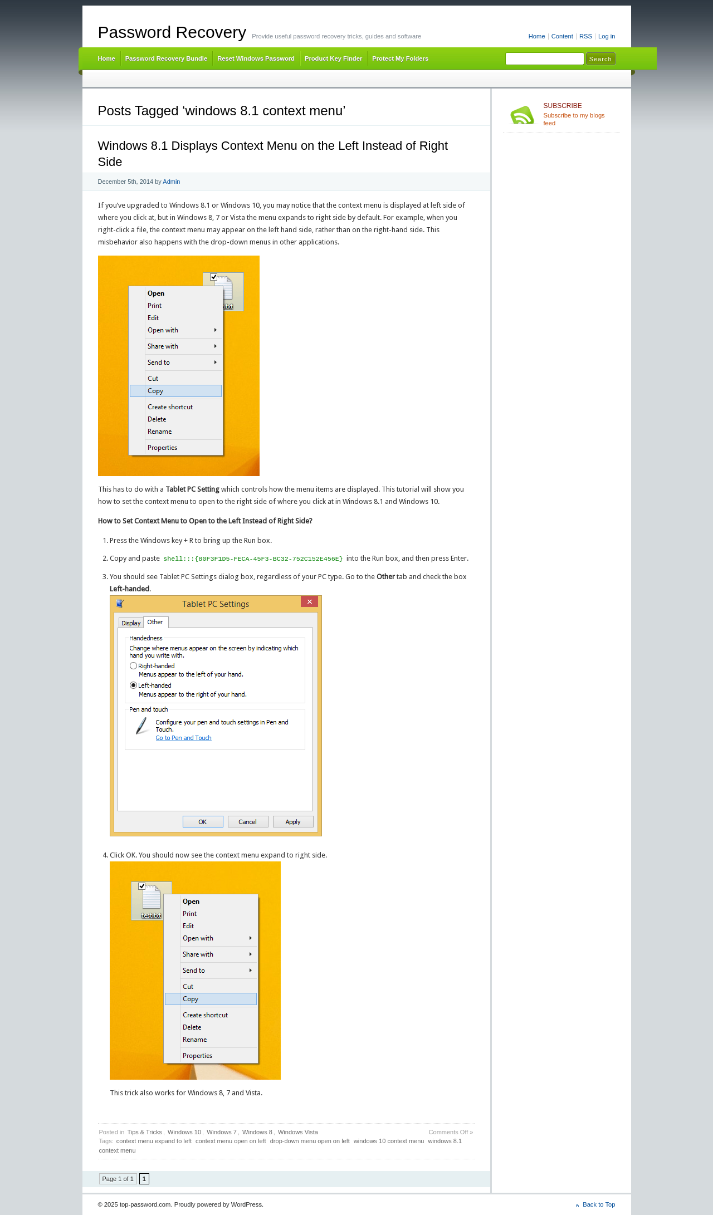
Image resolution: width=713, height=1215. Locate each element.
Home (537, 36)
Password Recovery (172, 32)
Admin (171, 181)
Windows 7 (222, 1132)
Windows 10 (184, 1132)
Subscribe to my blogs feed (580, 114)
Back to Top (599, 1204)
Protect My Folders (400, 58)
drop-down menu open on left (310, 1141)
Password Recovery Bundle (166, 58)
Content (562, 36)
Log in (607, 36)
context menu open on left (231, 1141)
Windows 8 (257, 1132)
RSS (585, 36)
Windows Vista (298, 1132)
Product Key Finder (333, 58)
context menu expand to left (154, 1141)
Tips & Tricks (144, 1132)
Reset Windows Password (256, 58)
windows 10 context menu (389, 1141)
